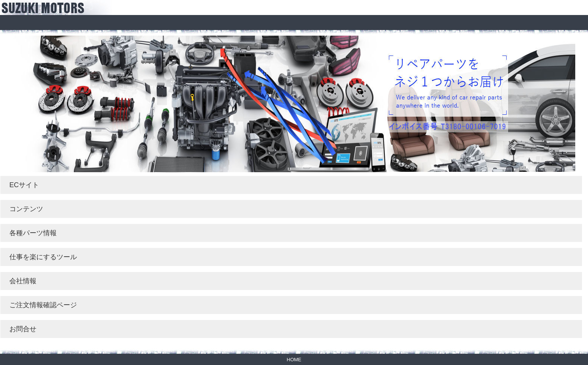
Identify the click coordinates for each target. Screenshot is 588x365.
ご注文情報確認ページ (43, 305)
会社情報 (22, 281)
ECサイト (24, 185)
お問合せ (22, 329)
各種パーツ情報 (33, 233)
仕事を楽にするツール (43, 257)
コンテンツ (26, 209)
